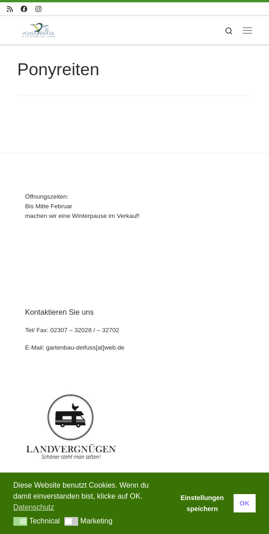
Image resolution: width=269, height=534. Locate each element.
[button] (20, 521)
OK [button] (245, 503)
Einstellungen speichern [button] (202, 503)
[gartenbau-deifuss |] (38, 29)
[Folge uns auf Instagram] (38, 9)
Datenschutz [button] (33, 507)
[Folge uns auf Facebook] (24, 9)
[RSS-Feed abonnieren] (10, 9)
